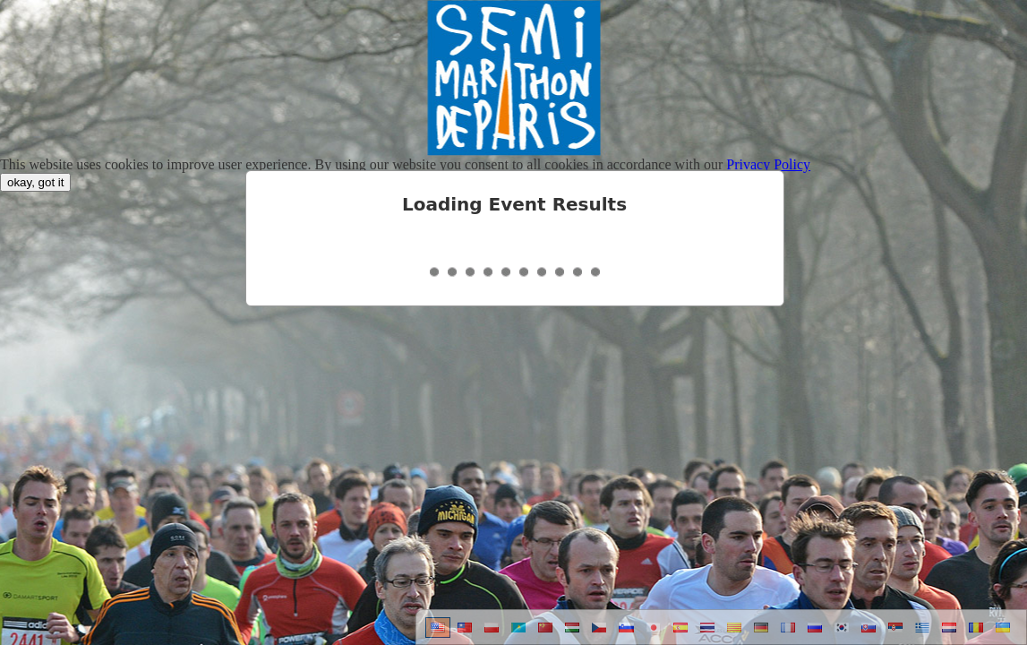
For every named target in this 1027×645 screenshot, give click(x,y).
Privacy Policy (768, 164)
